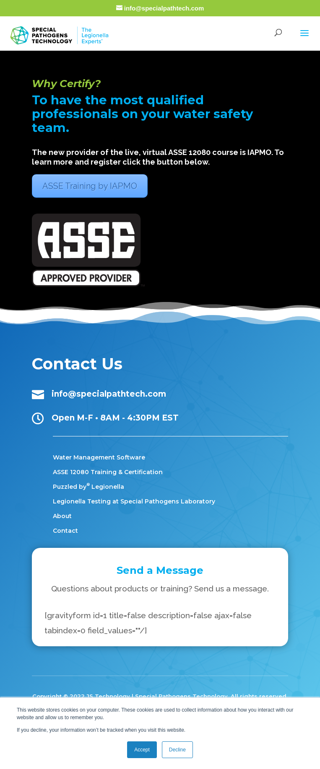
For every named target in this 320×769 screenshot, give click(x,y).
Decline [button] (177, 750)
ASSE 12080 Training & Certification (108, 472)
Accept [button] (142, 750)
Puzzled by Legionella (88, 486)
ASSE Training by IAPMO (89, 186)
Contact (65, 530)
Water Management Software (99, 457)
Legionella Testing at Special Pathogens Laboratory (134, 501)
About (62, 516)
